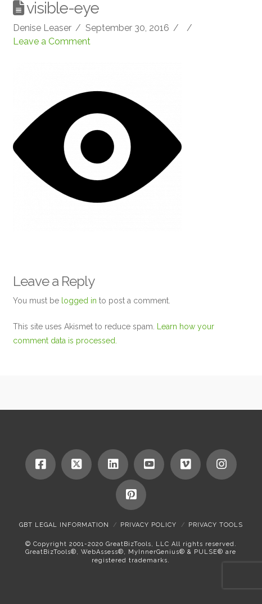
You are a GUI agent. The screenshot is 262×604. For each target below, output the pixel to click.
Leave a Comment (52, 41)
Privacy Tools (215, 525)
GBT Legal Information (64, 525)
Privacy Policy (148, 525)
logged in (79, 300)
